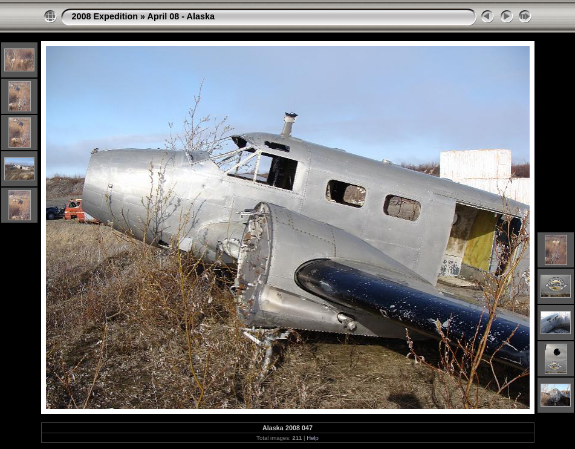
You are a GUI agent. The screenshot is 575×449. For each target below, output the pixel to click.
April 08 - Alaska (181, 16)
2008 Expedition (105, 16)
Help (313, 437)
